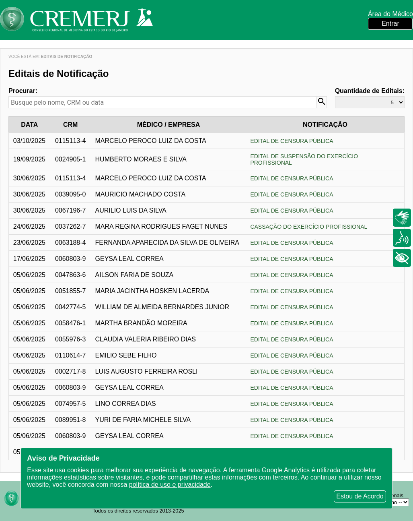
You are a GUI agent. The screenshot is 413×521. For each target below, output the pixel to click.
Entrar (390, 23)
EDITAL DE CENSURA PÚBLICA (291, 141)
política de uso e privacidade (170, 484)
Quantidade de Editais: (370, 90)
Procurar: (22, 90)
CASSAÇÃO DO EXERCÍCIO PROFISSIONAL (308, 226)
